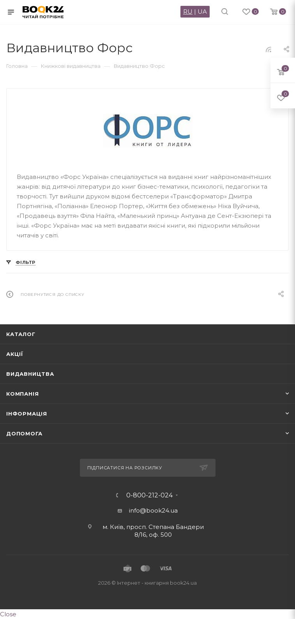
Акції (14, 354)
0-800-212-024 (149, 495)
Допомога (24, 433)
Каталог (20, 334)
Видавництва (30, 374)
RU (188, 11)
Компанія (22, 394)
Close (8, 614)
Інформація (26, 413)
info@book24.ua (153, 510)
